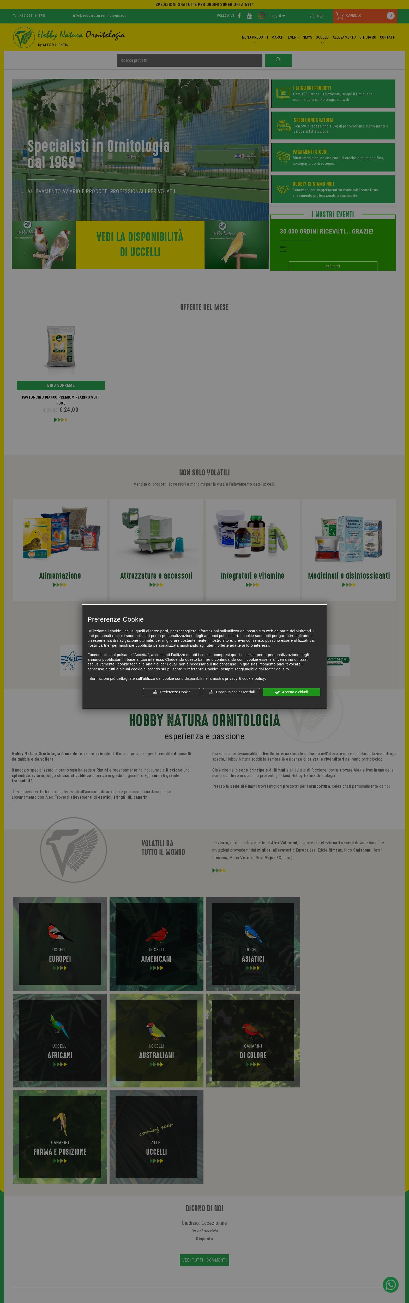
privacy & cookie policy (245, 678)
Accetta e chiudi (291, 692)
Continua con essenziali (231, 692)
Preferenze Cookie (171, 692)
